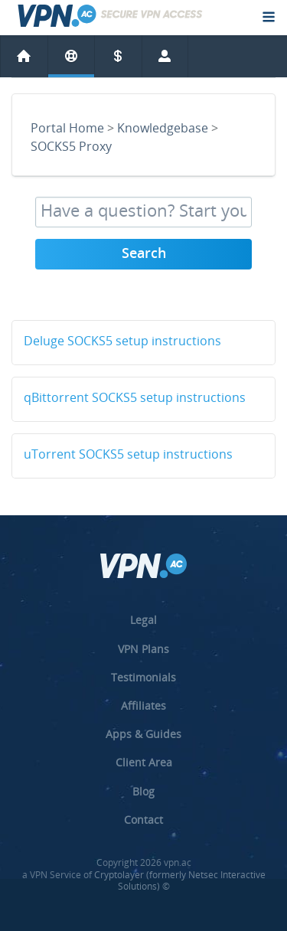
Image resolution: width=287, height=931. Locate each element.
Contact (143, 819)
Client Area (144, 762)
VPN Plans (143, 649)
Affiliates (143, 705)
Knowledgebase (162, 129)
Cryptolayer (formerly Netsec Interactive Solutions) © (180, 880)
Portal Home (67, 129)
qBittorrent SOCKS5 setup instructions (135, 399)
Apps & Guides (143, 734)
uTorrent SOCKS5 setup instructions (128, 455)
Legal (143, 619)
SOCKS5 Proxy (71, 148)
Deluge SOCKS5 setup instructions (122, 342)
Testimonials (143, 677)
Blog (143, 791)
